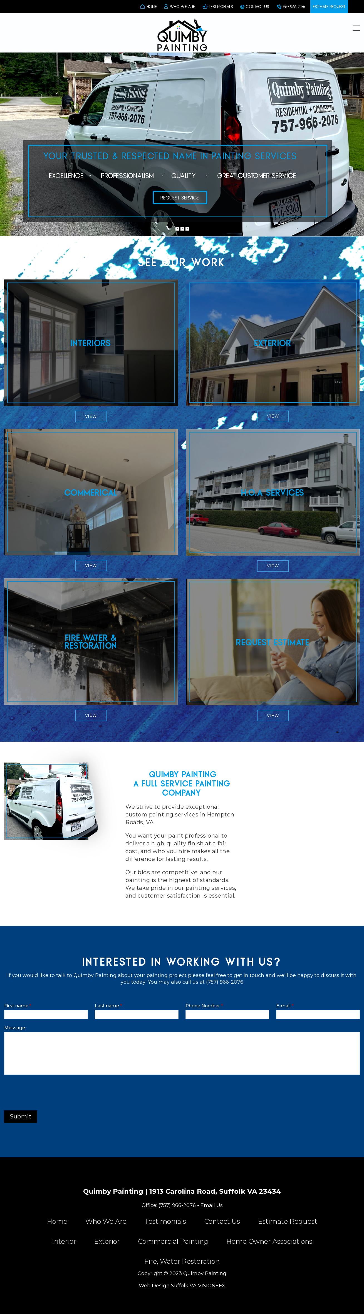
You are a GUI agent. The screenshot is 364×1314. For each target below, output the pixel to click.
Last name (108, 1005)
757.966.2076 (294, 6)
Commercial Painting (173, 1241)
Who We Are (106, 1221)
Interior (64, 1241)
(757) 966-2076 (177, 1205)
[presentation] (46, 1091)
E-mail (285, 1005)
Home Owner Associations (269, 1241)
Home (57, 1221)
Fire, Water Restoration (182, 1261)
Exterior (107, 1241)
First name (17, 1005)
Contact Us (222, 1221)
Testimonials (165, 1221)
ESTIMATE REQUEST (329, 6)
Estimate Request (287, 1221)
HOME (152, 6)
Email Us (211, 1205)
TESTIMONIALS (221, 6)
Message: (15, 1027)
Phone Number (204, 1005)
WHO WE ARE (182, 6)
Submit (20, 1116)
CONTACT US (257, 6)
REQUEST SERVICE (180, 197)
